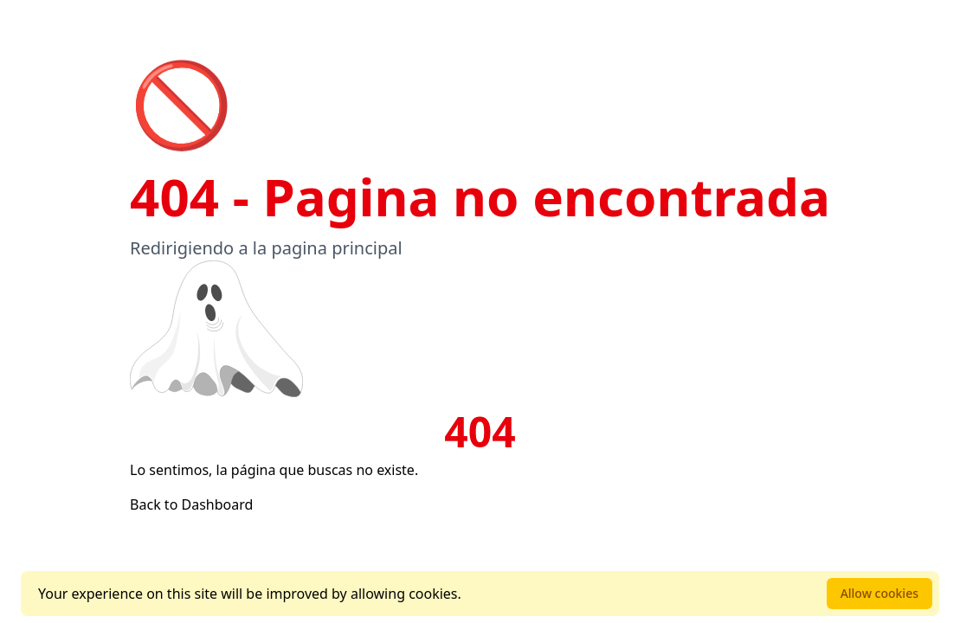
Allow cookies (879, 593)
